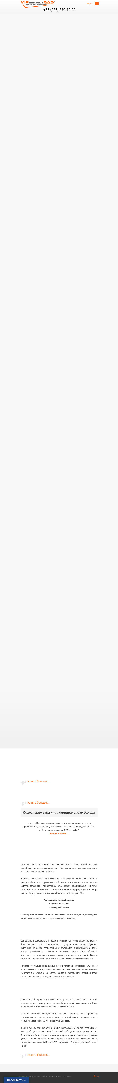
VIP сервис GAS (38, 5)
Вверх (96, 1076)
